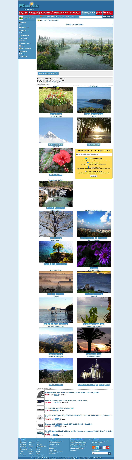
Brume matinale (56, 270)
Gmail (30, 449)
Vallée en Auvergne (56, 356)
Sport (23, 46)
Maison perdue (93, 270)
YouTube (38, 449)
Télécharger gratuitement (48, 73)
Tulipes (55, 86)
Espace (23, 54)
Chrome (31, 446)
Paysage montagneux (56, 326)
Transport (24, 51)
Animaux (23, 22)
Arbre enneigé (55, 210)
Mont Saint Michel (93, 356)
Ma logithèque (52, 446)
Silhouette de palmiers (93, 326)
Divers (23, 33)
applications (76, 441)
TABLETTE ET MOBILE (60, 12)
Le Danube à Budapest (93, 210)
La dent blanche (56, 116)
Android (31, 441)
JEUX (99, 12)
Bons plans (73, 450)
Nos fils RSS (46, 17)
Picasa (38, 453)
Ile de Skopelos (55, 240)
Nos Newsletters (58, 17)
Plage (94, 116)
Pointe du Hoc (93, 86)
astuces (82, 441)
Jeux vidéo (24, 38)
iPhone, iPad (32, 442)
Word (37, 441)
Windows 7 (23, 446)
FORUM (108, 12)
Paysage (23, 40)
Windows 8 (23, 444)
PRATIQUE (33, 12)
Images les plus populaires (56, 452)
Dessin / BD (24, 27)
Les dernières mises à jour (56, 441)
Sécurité (38, 451)
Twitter (30, 453)
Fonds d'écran (29, 18)
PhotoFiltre (23, 455)
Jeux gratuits (52, 453)
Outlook (31, 451)
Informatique (25, 35)
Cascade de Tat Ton (55, 180)
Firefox (30, 448)
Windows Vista (24, 448)
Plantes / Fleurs (25, 43)
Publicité (44, 458)
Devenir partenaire (52, 458)
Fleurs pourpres (94, 240)
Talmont (56, 296)
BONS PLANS (75, 12)
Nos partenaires (62, 458)
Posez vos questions (97, 442)
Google (38, 448)
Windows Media (40, 455)
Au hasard (24, 56)
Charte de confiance (36, 458)
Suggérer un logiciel (54, 444)
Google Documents (41, 446)
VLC (21, 453)
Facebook (31, 455)
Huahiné (94, 296)
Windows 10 (23, 442)
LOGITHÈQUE (44, 12)
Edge (30, 444)
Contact (70, 458)
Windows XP (23, 449)
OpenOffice (39, 444)
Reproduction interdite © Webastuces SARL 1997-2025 (87, 458)
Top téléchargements (54, 442)
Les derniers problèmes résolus (100, 441)
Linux (21, 451)
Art (22, 25)
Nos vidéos (71, 17)
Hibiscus (55, 147)
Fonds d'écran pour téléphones (78, 446)
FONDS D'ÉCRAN (88, 12)
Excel (37, 442)
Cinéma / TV (24, 30)
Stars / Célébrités (26, 48)
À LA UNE (23, 12)
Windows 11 (23, 441)
